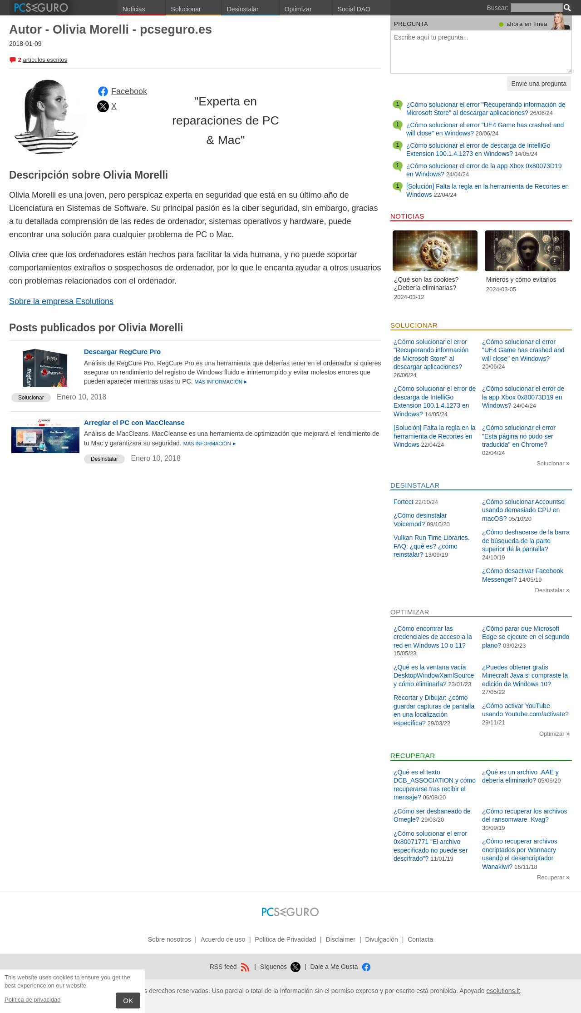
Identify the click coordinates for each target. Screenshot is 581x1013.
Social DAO (354, 9)
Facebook (129, 91)
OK (128, 1000)
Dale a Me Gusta (340, 966)
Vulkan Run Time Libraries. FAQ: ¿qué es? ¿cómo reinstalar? (432, 546)
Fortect (404, 501)
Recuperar (551, 877)
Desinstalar (243, 9)
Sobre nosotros (169, 939)
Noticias (134, 9)
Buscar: (497, 7)
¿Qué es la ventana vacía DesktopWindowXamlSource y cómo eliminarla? (434, 676)
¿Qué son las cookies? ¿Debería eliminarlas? (426, 283)
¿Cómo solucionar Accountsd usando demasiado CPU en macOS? (523, 510)
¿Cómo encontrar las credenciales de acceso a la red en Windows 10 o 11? (433, 637)
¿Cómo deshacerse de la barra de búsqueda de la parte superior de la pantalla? (526, 541)
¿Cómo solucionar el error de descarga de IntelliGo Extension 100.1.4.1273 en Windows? (478, 149)
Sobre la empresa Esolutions (61, 301)
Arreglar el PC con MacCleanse (134, 422)
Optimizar (298, 9)
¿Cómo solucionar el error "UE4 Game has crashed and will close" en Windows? (523, 350)
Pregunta (411, 23)
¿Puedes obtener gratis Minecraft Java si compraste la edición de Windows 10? (525, 676)
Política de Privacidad (285, 939)
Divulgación (381, 939)
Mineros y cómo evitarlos (521, 279)
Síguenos (280, 966)
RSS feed (230, 966)
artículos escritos (45, 59)
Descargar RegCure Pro (122, 351)
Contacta (420, 939)
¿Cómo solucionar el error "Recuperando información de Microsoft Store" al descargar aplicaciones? (485, 108)
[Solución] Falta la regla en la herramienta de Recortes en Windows (435, 436)
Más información (219, 381)
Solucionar (186, 9)
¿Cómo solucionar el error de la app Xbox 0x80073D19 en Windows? (523, 397)
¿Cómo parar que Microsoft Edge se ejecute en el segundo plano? (525, 637)
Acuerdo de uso (223, 939)
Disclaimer (340, 939)
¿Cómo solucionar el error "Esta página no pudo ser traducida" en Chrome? (519, 436)
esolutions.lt (503, 990)
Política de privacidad (33, 999)
